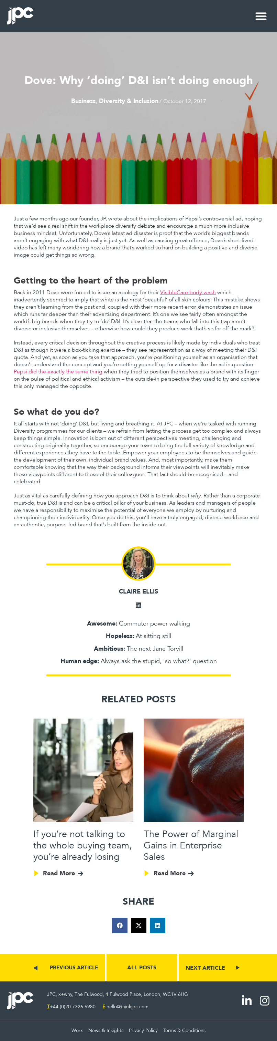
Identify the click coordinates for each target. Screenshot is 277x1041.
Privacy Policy (143, 1030)
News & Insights (105, 1030)
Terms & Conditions (184, 1030)
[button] (261, 16)
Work (77, 1030)
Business (83, 100)
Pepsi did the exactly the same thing (58, 371)
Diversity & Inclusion (128, 100)
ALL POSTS (141, 967)
